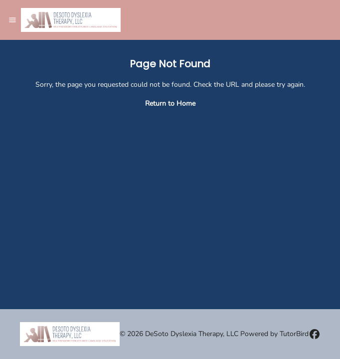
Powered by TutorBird (274, 334)
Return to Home (170, 103)
